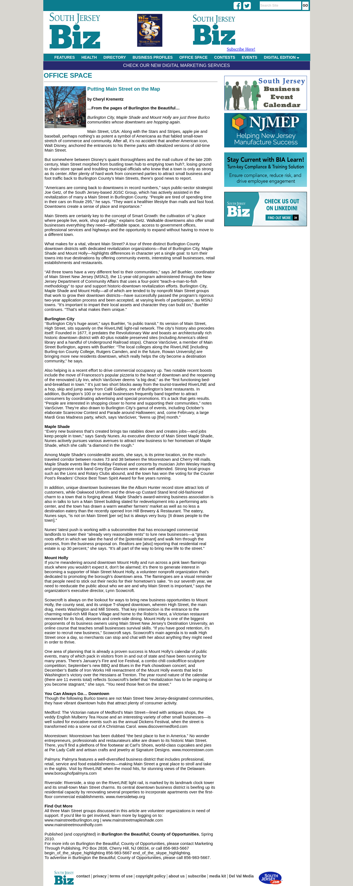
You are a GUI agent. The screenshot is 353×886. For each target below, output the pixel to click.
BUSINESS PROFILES (153, 57)
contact (83, 876)
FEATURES (64, 57)
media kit (217, 876)
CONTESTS (224, 57)
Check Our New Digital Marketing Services (176, 65)
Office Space (68, 75)
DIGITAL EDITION (281, 57)
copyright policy (150, 876)
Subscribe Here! (241, 49)
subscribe (197, 876)
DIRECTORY (114, 57)
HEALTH (89, 57)
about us (177, 876)
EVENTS (249, 57)
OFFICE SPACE (193, 57)
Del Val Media (241, 876)
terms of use (121, 876)
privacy (100, 876)
